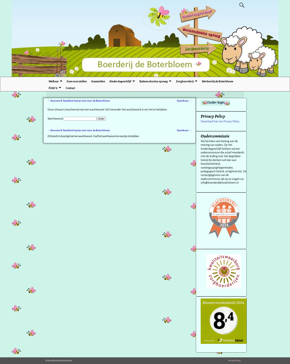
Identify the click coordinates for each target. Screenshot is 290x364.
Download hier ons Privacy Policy (220, 121)
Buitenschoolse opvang (153, 81)
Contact (70, 88)
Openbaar (184, 100)
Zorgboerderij (185, 81)
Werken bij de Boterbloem (217, 81)
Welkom (54, 81)
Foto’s (53, 88)
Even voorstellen (77, 81)
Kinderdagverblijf (120, 81)
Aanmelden (98, 81)
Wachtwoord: (72, 118)
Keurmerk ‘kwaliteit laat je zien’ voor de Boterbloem (79, 100)
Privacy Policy (234, 360)
